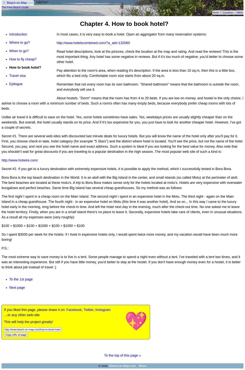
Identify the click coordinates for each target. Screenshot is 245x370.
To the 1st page (21, 279)
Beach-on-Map (17, 2)
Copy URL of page (16, 334)
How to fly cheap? (23, 59)
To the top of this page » (122, 355)
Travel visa (17, 76)
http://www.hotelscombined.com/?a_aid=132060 (93, 43)
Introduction (18, 34)
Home (215, 12)
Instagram (103, 310)
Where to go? (19, 42)
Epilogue (16, 84)
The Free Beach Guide (15, 7)
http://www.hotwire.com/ (20, 160)
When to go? (19, 51)
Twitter (88, 310)
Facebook (74, 310)
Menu (240, 12)
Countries (228, 12)
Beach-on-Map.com (122, 366)
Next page (17, 287)
